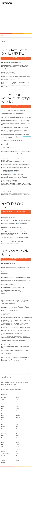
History (2, 417)
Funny (2, 410)
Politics (17, 435)
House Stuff (18, 417)
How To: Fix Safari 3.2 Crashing (13, 205)
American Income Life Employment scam (14, 389)
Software (3, 451)
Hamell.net (6, 2)
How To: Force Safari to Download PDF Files (14, 51)
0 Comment (13, 212)
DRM (17, 404)
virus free (16, 359)
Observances (18, 431)
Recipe (2, 442)
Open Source (3, 433)
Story (17, 451)
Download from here (13, 171)
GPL (17, 413)
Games (17, 410)
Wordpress (3, 462)
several (28, 279)
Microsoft (25, 258)
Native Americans (4, 428)
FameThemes (19, 469)
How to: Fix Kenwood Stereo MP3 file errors (19, 382)
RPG (2, 444)
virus (17, 458)
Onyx (18, 223)
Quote (17, 437)
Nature (17, 428)
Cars (2, 401)
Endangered (3, 406)
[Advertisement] (13, 20)
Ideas (2, 419)
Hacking (4, 59)
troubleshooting (7, 107)
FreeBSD (17, 408)
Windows (17, 460)
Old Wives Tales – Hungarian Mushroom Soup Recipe (16, 379)
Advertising (3, 397)
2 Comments (13, 107)
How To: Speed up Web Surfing (14, 252)
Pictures (2, 435)
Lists (2, 424)
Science (2, 446)
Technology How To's (10, 59)
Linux (17, 422)
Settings (2, 449)
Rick (7, 57)
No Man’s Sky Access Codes (10, 384)
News (2, 431)
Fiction (17, 406)
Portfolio (2, 437)
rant (17, 440)
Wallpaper (3, 460)
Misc (17, 426)
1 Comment (17, 59)
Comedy (17, 401)
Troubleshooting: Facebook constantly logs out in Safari (15, 97)
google (2, 413)
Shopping (18, 449)
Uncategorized (18, 455)
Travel (17, 453)
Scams (17, 444)
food (2, 408)
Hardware (18, 415)
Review (17, 442)
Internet (21, 258)
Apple (19, 57)
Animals (2, 399)
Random (3, 440)
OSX (17, 433)
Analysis (17, 397)
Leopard (23, 211)
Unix (2, 458)
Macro (17, 424)
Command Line (24, 57)
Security (17, 446)
